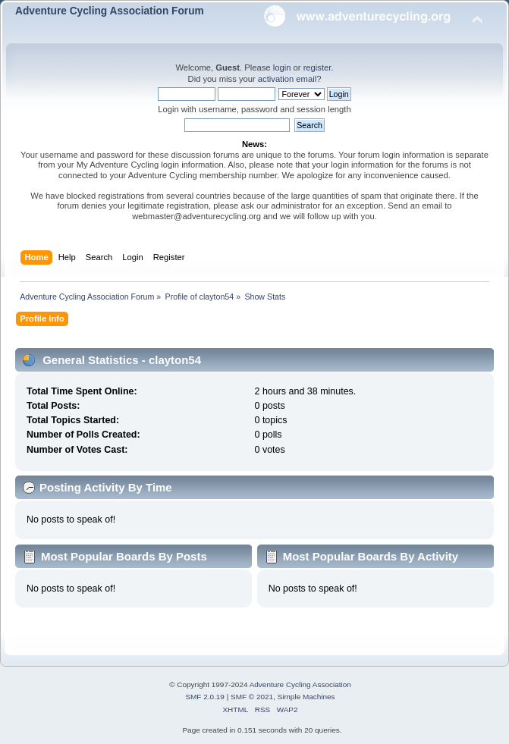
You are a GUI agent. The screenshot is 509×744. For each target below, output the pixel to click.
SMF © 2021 (252, 696)
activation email (287, 78)
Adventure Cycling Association (300, 684)
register (317, 67)
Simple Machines (306, 696)
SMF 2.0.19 (205, 696)
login (282, 67)
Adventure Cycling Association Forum (109, 11)
